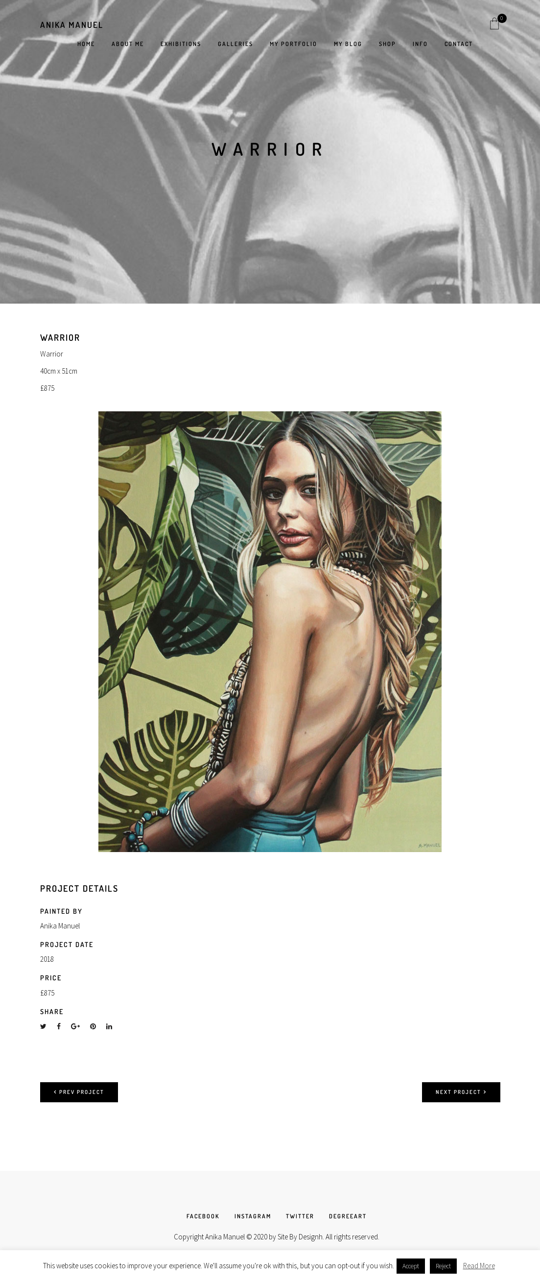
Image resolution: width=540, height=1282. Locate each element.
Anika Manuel (71, 25)
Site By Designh (300, 1236)
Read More (479, 1265)
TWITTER (300, 1216)
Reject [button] (443, 1266)
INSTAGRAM (253, 1216)
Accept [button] (410, 1266)
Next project (461, 1092)
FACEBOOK (203, 1216)
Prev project (79, 1092)
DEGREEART (348, 1216)
